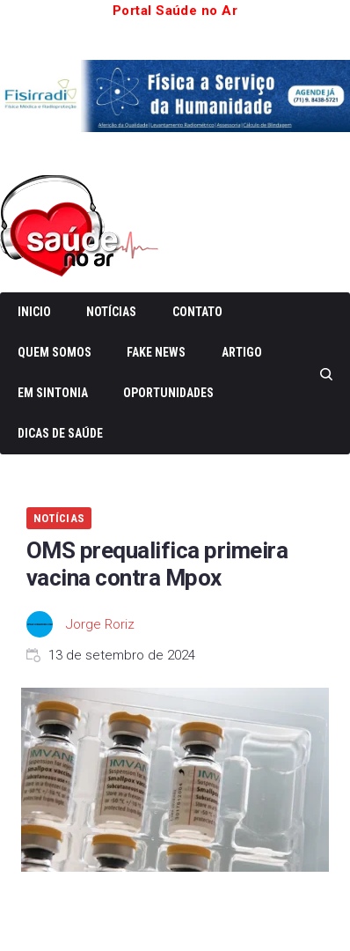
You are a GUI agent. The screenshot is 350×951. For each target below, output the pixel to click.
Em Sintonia (53, 393)
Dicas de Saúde (60, 433)
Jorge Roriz (100, 624)
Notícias (111, 312)
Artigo (242, 352)
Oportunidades (168, 393)
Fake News (156, 352)
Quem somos (54, 352)
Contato (197, 312)
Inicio (34, 312)
